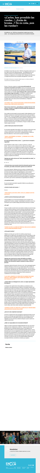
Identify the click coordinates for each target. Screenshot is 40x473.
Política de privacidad (19, 468)
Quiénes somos (28, 468)
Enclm (18, 67)
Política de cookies (24, 468)
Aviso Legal (15, 468)
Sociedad (21, 8)
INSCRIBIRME (13, 455)
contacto (32, 467)
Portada (17, 8)
